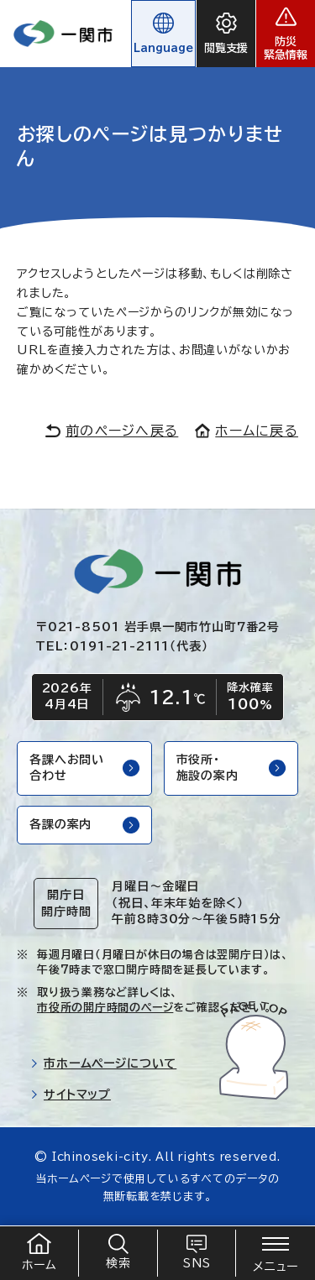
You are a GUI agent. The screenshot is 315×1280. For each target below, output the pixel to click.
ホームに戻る (246, 430)
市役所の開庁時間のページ (105, 1007)
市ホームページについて (103, 1063)
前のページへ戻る (111, 430)
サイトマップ (70, 1094)
